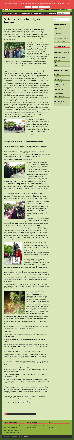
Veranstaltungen (58, 28)
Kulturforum (52, 13)
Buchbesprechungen (59, 76)
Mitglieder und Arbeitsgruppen (61, 52)
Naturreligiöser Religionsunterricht (58, 92)
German (61, 13)
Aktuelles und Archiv (13, 13)
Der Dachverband (26, 13)
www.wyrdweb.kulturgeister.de (12, 425)
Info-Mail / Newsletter (59, 41)
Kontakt (51, 427)
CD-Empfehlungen (58, 79)
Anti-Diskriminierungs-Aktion (61, 38)
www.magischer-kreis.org (10, 427)
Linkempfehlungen (58, 89)
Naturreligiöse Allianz (59, 57)
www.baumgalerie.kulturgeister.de (13, 432)
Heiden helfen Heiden (59, 81)
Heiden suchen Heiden (59, 84)
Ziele (55, 55)
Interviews (56, 31)
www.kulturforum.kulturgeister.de (13, 430)
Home (4, 13)
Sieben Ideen (57, 60)
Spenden (56, 65)
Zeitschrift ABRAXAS (59, 104)
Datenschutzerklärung (55, 429)
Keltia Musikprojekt (59, 87)
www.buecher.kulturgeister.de (12, 429)
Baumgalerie (57, 74)
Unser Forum (57, 33)
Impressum (52, 425)
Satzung (56, 62)
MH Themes (25, 436)
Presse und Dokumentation (28, 414)
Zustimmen (28, 7)
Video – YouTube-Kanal (60, 101)
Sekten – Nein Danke (59, 96)
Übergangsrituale (58, 98)
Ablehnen (35, 7)
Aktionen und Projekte (39, 13)
